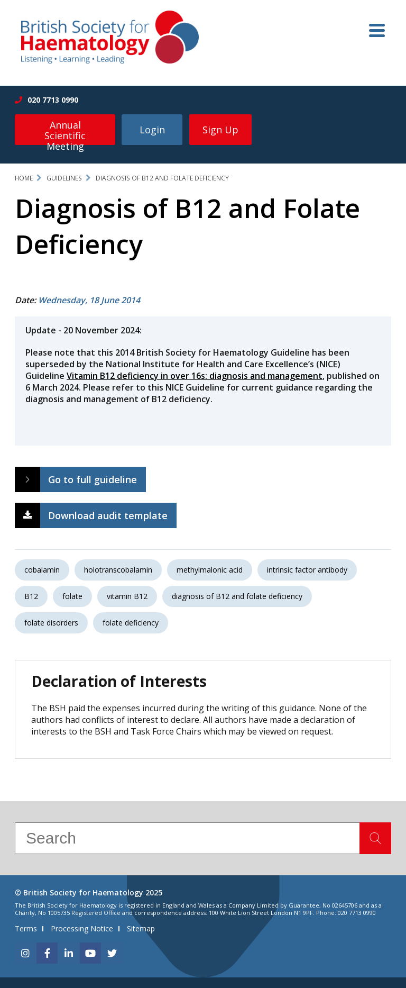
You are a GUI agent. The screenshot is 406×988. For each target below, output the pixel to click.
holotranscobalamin (118, 570)
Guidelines (64, 178)
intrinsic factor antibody (307, 570)
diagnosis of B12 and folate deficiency (237, 596)
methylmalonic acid (210, 570)
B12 (31, 596)
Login (152, 129)
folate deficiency (131, 623)
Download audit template (108, 515)
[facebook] (47, 953)
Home (24, 178)
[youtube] (90, 953)
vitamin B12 (127, 596)
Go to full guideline (92, 479)
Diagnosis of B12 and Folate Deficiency (162, 178)
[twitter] (112, 953)
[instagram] (25, 953)
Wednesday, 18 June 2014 (89, 300)
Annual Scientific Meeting (65, 132)
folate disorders (51, 623)
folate (72, 596)
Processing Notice (82, 928)
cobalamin (42, 570)
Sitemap (141, 928)
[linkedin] (68, 953)
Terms (26, 928)
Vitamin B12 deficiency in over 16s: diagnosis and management (194, 376)
